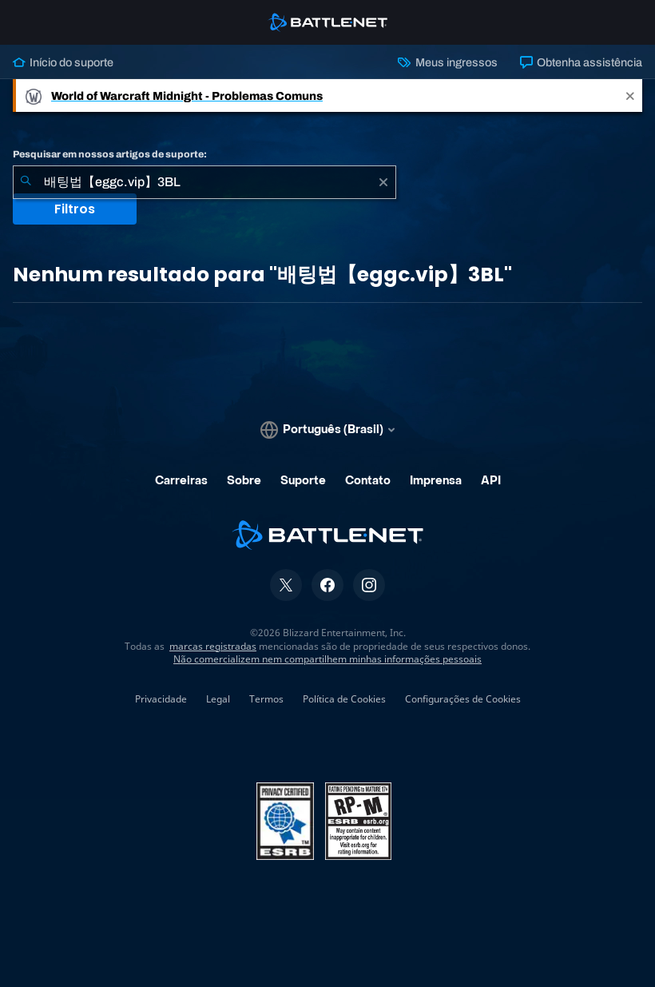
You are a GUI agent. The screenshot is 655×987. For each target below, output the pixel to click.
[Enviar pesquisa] (25, 182)
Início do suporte (63, 62)
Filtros (74, 209)
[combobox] (204, 182)
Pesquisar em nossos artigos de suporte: (110, 154)
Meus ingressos (447, 62)
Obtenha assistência (581, 62)
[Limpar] (383, 182)
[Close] (630, 95)
